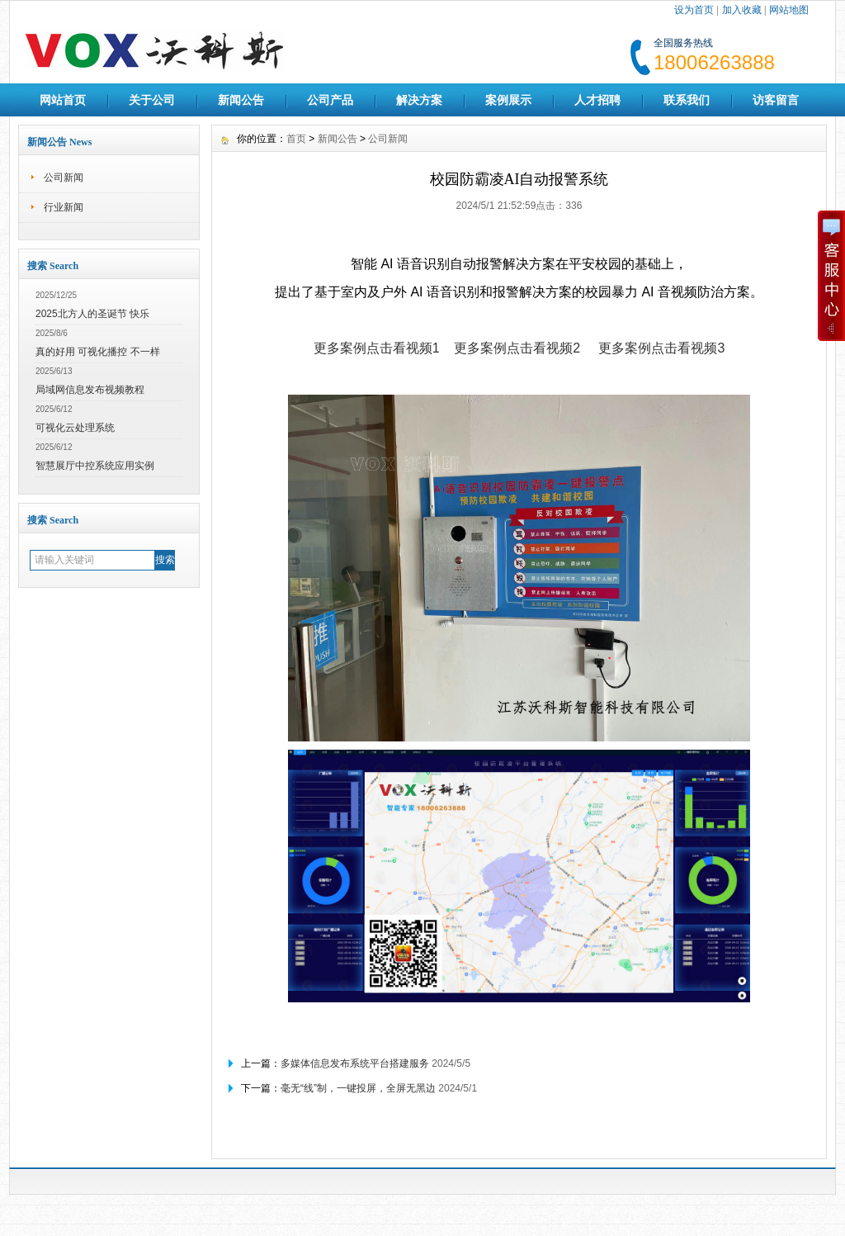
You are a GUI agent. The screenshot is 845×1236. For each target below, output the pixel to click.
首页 (296, 138)
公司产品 (330, 100)
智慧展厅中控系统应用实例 (94, 465)
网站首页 (63, 100)
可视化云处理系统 (75, 427)
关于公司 (152, 100)
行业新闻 (63, 207)
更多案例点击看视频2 (517, 348)
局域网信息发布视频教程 (89, 389)
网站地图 (789, 10)
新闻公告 (241, 100)
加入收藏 (742, 10)
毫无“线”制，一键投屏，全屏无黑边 (358, 1088)
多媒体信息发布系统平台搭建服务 (355, 1063)
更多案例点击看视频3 (661, 348)
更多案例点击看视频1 (377, 348)
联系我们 (686, 100)
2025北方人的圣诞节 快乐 (92, 314)
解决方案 (419, 100)
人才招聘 (597, 100)
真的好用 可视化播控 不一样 (97, 352)
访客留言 (776, 100)
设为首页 (694, 10)
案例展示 (508, 100)
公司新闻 (63, 177)
